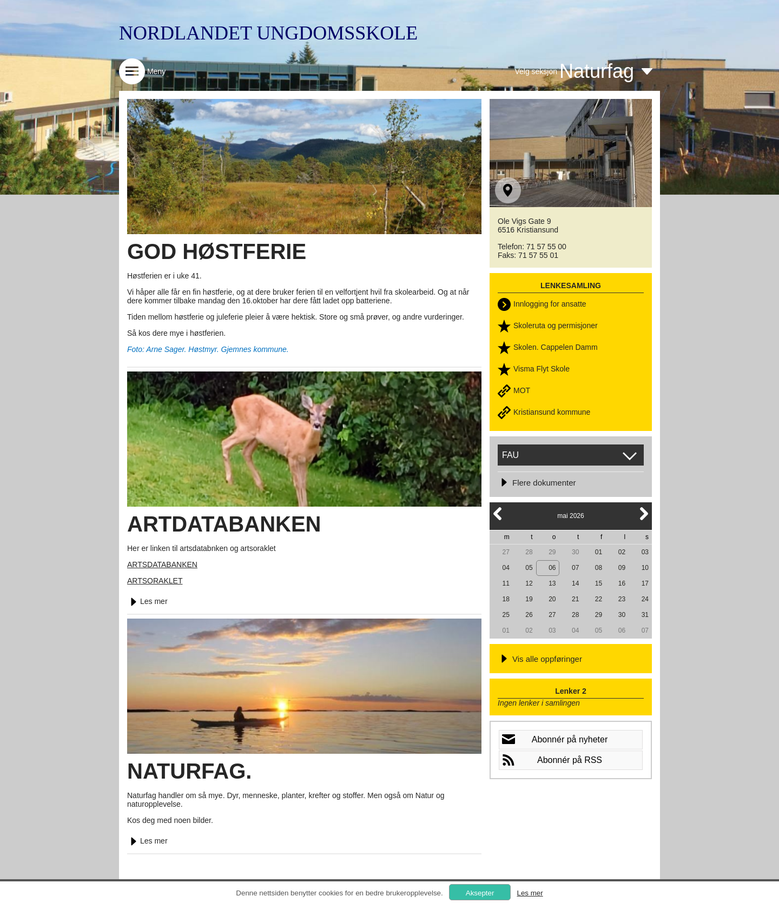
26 (528, 615)
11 (505, 583)
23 (621, 599)
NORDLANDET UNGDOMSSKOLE (268, 33)
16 (621, 583)
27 (505, 552)
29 (552, 552)
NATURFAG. (189, 771)
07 (575, 568)
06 (552, 568)
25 (505, 615)
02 (621, 552)
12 (528, 583)
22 (598, 599)
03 (645, 552)
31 (645, 615)
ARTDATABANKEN (224, 524)
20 (552, 599)
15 (598, 583)
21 (575, 599)
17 (645, 583)
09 (621, 568)
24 (645, 599)
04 (505, 568)
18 (505, 599)
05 (528, 568)
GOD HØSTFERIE (216, 251)
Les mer (147, 601)
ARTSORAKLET (154, 580)
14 (575, 583)
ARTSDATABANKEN (162, 564)
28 (528, 552)
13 (552, 583)
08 (598, 568)
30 (575, 552)
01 (598, 552)
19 (528, 599)
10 (645, 568)
